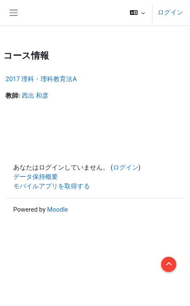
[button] (137, 13)
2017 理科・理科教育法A (41, 79)
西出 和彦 (35, 95)
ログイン (170, 12)
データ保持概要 (35, 177)
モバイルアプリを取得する (51, 186)
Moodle (57, 209)
